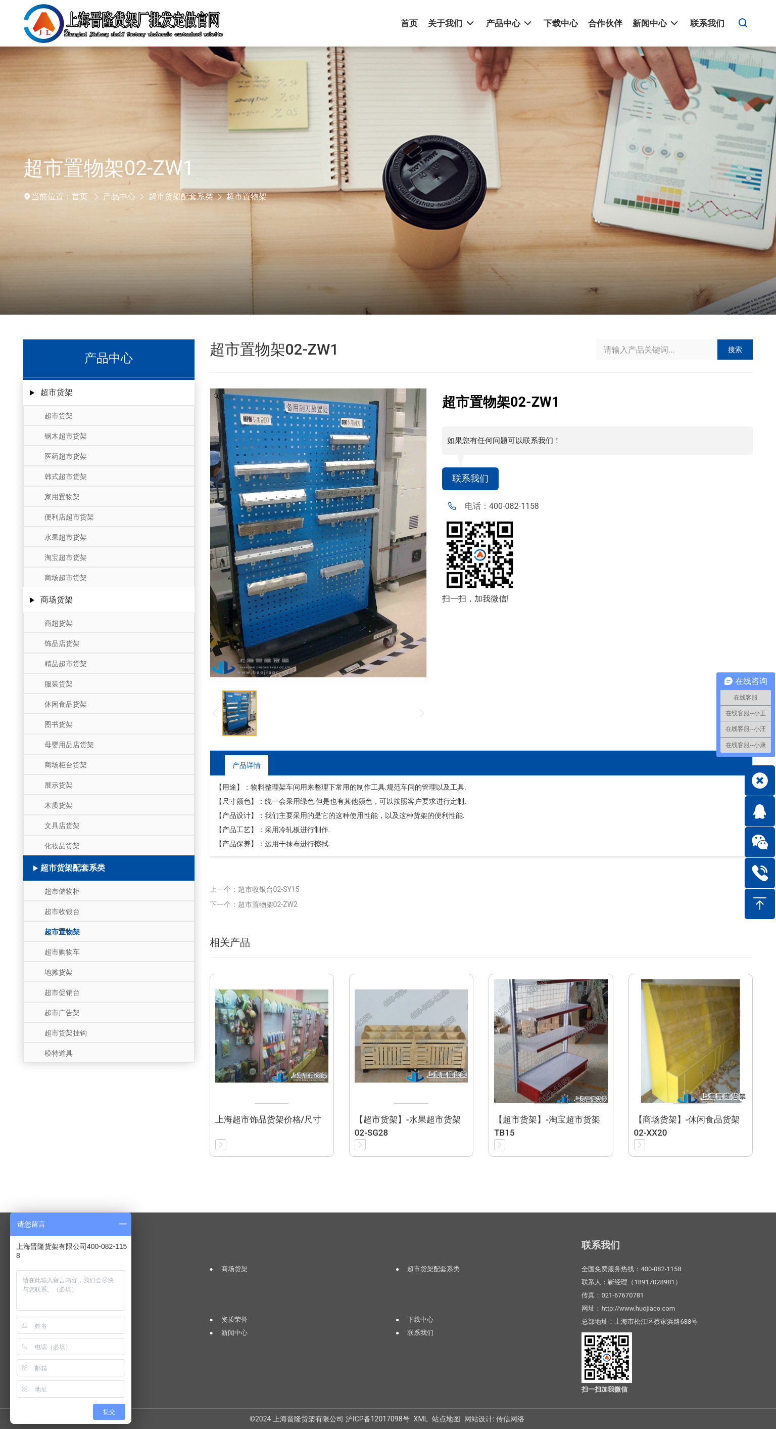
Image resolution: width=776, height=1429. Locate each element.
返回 (713, 765)
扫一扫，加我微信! (475, 600)
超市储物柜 (62, 891)
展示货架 (58, 785)
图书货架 (58, 724)
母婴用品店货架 (69, 745)
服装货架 (58, 684)
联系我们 (472, 479)
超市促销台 (62, 992)
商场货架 (56, 599)
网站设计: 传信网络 (494, 1419)
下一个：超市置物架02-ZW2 (254, 904)
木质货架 (58, 805)
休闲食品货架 (65, 704)
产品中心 (119, 196)
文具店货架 (62, 825)
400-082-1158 (514, 507)
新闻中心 (234, 1332)
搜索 (735, 349)
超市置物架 (246, 196)
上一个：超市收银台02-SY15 (255, 889)
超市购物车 (62, 952)
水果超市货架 (65, 537)
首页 (80, 196)
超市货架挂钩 (65, 1033)
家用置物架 (62, 497)
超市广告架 (62, 1013)
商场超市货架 (65, 578)
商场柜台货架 (65, 765)
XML (421, 1419)
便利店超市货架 (69, 517)
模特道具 (58, 1053)
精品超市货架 (65, 664)
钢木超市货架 (65, 436)
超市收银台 (62, 911)
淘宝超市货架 (65, 557)
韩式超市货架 (65, 476)
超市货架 (56, 392)
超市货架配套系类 (181, 196)
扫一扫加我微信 (604, 1389)
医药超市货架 (65, 456)
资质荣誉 (234, 1319)
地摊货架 (58, 972)
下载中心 (420, 1319)
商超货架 (58, 623)
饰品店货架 (62, 643)
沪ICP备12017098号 (378, 1419)
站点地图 (446, 1419)
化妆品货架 (62, 846)
